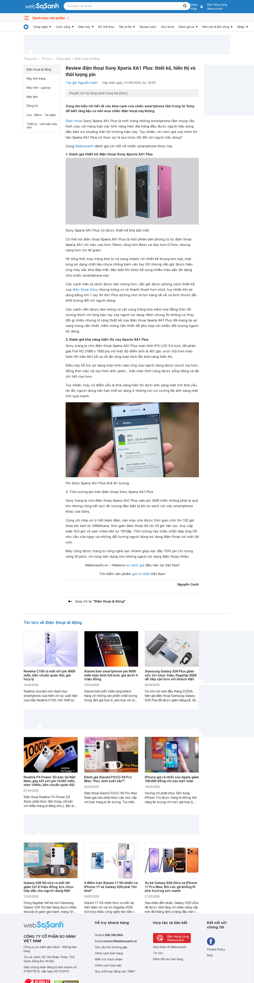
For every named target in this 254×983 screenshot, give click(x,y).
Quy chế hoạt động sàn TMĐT (115, 971)
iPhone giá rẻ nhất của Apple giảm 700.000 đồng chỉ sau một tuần (172, 779)
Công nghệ (40, 26)
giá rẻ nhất (141, 574)
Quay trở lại (100, 601)
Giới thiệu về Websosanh (169, 947)
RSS (210, 955)
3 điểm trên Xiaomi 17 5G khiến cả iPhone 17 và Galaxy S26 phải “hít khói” (111, 886)
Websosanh (84, 146)
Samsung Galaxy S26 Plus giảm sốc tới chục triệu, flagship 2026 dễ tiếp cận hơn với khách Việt (170, 675)
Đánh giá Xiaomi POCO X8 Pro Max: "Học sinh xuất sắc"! (108, 779)
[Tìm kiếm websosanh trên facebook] (211, 941)
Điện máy (84, 26)
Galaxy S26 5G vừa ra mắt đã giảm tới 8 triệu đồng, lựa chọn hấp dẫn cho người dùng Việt (48, 886)
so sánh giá (135, 565)
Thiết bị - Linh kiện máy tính (42, 125)
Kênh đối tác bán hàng (168, 959)
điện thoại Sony (85, 290)
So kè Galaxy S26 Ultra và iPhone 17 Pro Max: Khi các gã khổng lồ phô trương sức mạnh (171, 886)
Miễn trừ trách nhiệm (109, 959)
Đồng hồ (32, 105)
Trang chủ (30, 58)
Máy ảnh (32, 96)
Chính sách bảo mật (108, 965)
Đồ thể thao (106, 26)
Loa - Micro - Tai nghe (41, 115)
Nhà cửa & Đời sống (215, 26)
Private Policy (216, 949)
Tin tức (46, 58)
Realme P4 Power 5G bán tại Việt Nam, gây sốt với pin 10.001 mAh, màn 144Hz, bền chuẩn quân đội (50, 781)
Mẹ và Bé (125, 26)
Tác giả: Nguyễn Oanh (81, 82)
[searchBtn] (185, 6)
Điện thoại (74, 121)
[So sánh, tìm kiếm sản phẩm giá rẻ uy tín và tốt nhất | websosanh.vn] (42, 6)
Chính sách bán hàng (109, 953)
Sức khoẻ (167, 26)
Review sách (148, 26)
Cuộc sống (63, 26)
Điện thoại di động (87, 58)
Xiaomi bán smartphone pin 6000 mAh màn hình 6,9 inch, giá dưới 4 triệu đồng (111, 675)
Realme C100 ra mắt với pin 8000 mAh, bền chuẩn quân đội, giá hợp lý (49, 675)
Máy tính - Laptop (38, 87)
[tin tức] (26, 26)
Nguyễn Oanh (188, 584)
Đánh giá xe (186, 26)
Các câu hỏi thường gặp (111, 947)
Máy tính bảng (36, 78)
